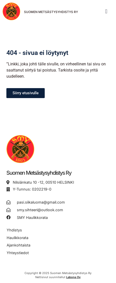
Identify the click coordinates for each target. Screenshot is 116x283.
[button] (106, 11)
